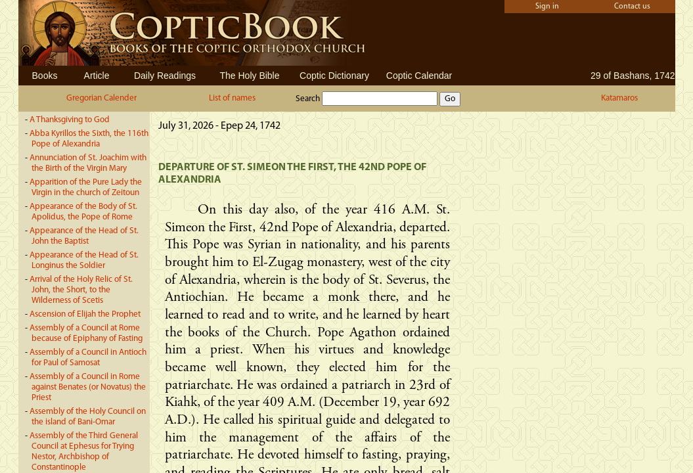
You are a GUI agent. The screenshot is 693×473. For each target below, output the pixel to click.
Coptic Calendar (419, 75)
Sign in (547, 7)
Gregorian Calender (101, 98)
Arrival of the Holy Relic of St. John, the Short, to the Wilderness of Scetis (81, 290)
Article (97, 75)
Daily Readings (165, 75)
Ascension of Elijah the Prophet (85, 314)
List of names (232, 98)
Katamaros (619, 98)
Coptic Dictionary (334, 75)
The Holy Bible (249, 75)
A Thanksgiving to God (70, 120)
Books (45, 75)
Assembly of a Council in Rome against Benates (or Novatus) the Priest (88, 387)
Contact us (632, 7)
